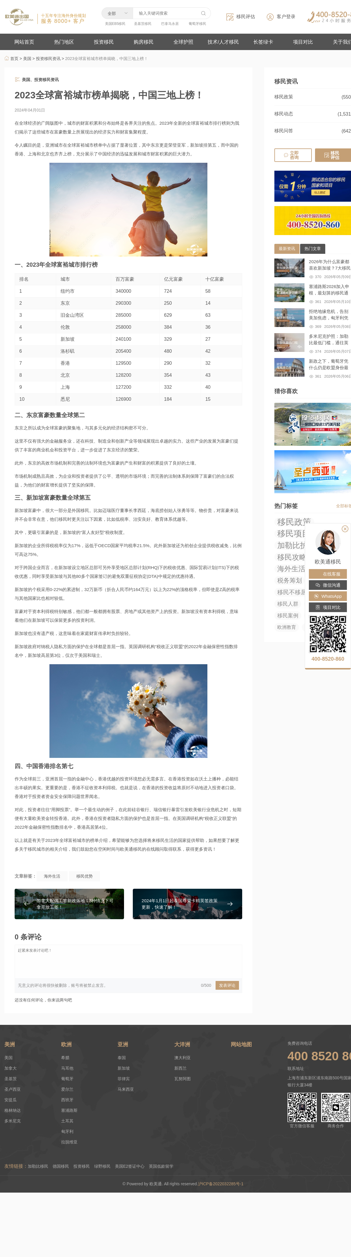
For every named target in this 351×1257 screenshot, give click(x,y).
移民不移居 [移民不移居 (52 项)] (292, 592)
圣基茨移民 (143, 24)
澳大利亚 (182, 1057)
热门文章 (312, 248)
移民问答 (283, 130)
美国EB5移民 (115, 24)
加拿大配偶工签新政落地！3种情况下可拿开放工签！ (75, 904)
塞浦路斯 (69, 1110)
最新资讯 (287, 248)
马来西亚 (126, 1089)
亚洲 (123, 1044)
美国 (27, 58)
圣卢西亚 (12, 1089)
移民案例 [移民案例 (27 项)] (287, 616)
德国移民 (61, 1166)
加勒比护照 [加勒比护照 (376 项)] (296, 545)
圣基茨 (10, 1078)
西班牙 (67, 1099)
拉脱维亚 (69, 1142)
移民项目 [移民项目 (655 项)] (293, 533)
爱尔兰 (67, 1089)
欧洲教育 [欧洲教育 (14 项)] (286, 627)
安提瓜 (10, 1099)
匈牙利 (67, 1131)
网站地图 (241, 1044)
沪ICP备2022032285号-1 (221, 1183)
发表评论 (227, 985)
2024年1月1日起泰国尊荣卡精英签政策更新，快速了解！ (180, 904)
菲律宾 (124, 1078)
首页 (11, 58)
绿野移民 (102, 1166)
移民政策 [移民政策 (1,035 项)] (294, 522)
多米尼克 (12, 1121)
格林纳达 (12, 1110)
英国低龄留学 (161, 1166)
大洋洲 (182, 1044)
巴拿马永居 (170, 24)
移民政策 (283, 96)
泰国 (122, 1057)
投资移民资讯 (48, 58)
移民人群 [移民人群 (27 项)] (287, 604)
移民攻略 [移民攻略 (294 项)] (292, 557)
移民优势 (84, 876)
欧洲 (66, 1044)
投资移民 (81, 1166)
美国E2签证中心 (129, 1166)
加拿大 (10, 1068)
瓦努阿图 (182, 1078)
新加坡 (124, 1068)
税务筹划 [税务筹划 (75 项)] (289, 580)
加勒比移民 (38, 1166)
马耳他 (67, 1068)
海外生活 (52, 876)
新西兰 (180, 1068)
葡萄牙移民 (197, 24)
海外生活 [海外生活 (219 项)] (291, 569)
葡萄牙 (67, 1078)
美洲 (9, 1044)
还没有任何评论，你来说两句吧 (43, 1000)
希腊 (65, 1057)
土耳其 (67, 1121)
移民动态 (283, 113)
